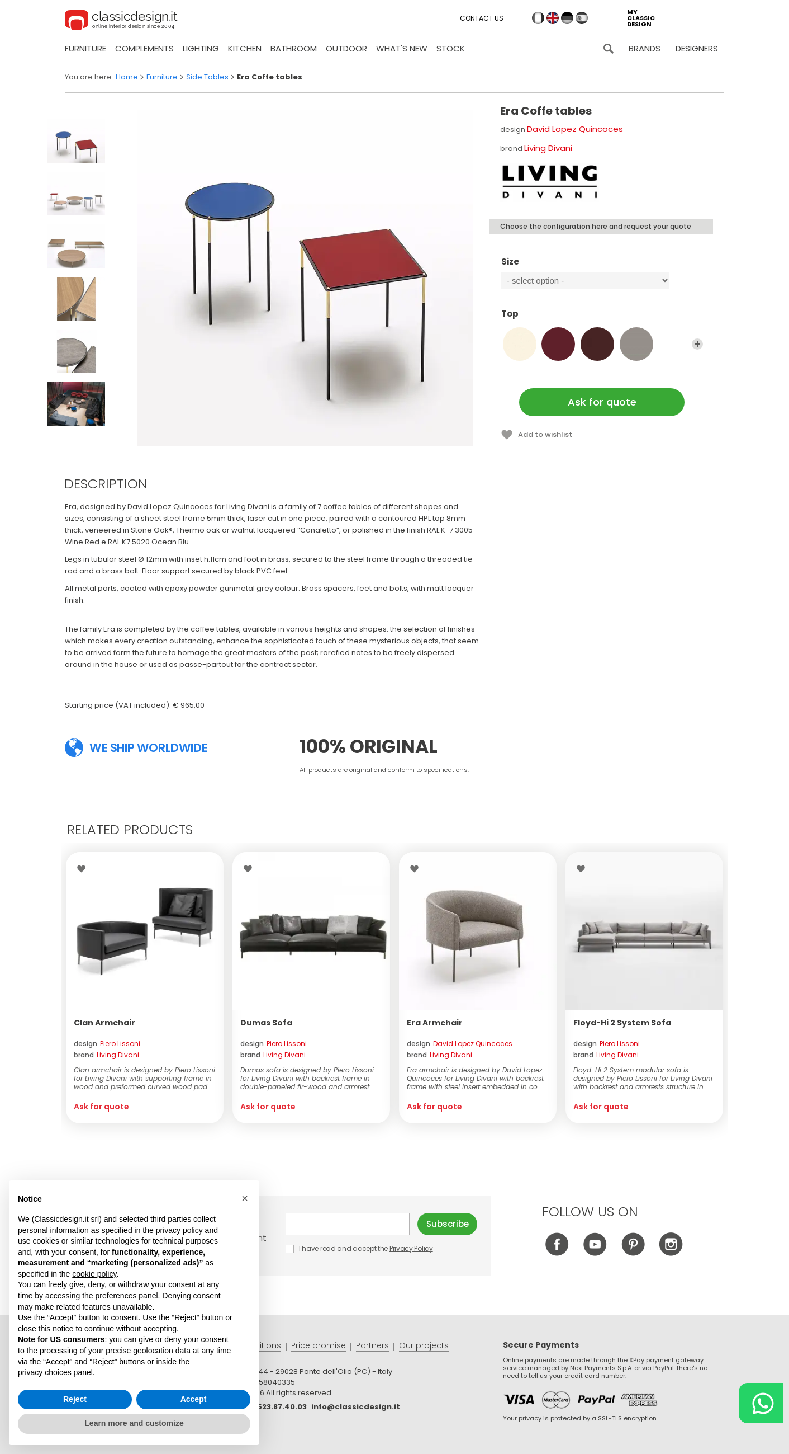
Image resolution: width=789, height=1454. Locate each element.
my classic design (641, 18)
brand (106, 1055)
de (567, 18)
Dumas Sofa (266, 1022)
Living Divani (548, 148)
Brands (644, 48)
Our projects (424, 1345)
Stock (450, 48)
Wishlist (84, 868)
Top (602, 319)
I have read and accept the (360, 1248)
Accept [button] (193, 1399)
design (107, 1043)
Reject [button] (75, 1399)
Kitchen (245, 48)
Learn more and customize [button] (133, 1423)
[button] (245, 1198)
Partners (372, 1345)
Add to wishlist (545, 434)
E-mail (348, 1224)
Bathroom (293, 48)
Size (602, 267)
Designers (697, 48)
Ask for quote (602, 402)
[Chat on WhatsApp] (761, 1403)
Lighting (201, 48)
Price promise (318, 1345)
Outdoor (346, 48)
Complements (144, 48)
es (582, 18)
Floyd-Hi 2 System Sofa (622, 1022)
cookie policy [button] (94, 1273)
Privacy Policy (411, 1248)
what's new (401, 48)
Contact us (481, 18)
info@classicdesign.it (355, 1406)
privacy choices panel (55, 1372)
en (552, 18)
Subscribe (447, 1224)
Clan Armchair (104, 1022)
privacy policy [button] (179, 1230)
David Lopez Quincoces (575, 129)
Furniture (85, 48)
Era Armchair (435, 1022)
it (538, 18)
